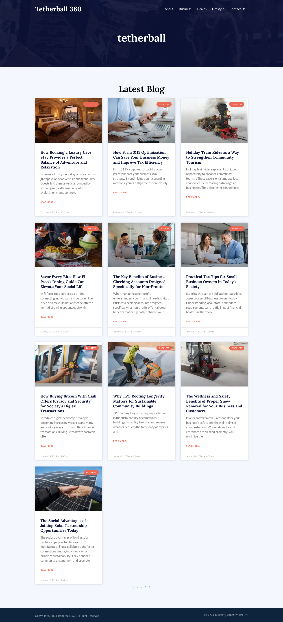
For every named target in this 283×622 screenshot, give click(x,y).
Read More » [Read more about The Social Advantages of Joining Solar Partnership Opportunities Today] (47, 569)
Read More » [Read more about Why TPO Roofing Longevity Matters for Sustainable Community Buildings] (120, 441)
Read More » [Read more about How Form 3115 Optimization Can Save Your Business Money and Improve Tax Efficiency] (120, 192)
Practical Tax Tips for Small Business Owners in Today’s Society (211, 281)
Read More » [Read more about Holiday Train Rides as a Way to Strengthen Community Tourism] (193, 197)
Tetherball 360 (58, 9)
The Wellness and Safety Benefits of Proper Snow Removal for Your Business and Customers (214, 403)
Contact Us (237, 9)
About (169, 9)
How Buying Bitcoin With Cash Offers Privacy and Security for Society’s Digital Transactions (68, 403)
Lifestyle (218, 9)
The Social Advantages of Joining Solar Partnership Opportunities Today (63, 525)
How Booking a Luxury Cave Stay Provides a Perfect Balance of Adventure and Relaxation (65, 160)
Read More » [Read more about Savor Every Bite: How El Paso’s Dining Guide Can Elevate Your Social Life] (47, 317)
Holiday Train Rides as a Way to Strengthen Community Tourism (212, 157)
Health (202, 9)
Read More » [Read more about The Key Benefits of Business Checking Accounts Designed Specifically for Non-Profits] (120, 321)
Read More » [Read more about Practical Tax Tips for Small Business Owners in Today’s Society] (193, 321)
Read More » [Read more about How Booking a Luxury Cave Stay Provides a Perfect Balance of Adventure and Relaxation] (47, 202)
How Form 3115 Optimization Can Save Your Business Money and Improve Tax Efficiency (141, 157)
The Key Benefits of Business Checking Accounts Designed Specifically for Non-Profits (139, 281)
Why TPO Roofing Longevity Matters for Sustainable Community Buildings (139, 401)
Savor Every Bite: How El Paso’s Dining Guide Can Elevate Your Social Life (62, 281)
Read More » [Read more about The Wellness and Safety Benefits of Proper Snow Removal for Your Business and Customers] (193, 446)
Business (185, 9)
